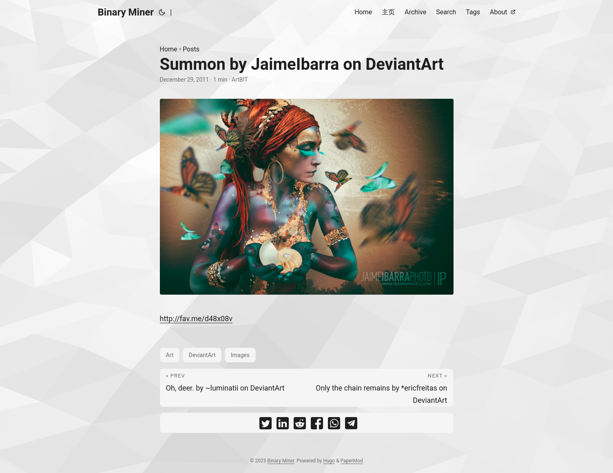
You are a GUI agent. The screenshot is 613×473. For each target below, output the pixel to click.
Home (168, 49)
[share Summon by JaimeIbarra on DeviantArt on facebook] (317, 425)
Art (170, 355)
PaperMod (352, 461)
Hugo (329, 461)
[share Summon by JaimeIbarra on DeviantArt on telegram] (351, 425)
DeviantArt (202, 355)
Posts (191, 49)
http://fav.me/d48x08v (196, 318)
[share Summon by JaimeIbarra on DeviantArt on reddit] (300, 425)
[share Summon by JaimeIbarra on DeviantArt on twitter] (265, 425)
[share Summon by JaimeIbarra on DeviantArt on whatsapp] (334, 425)
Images (240, 355)
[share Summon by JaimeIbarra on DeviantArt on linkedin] (283, 425)
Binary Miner (126, 12)
